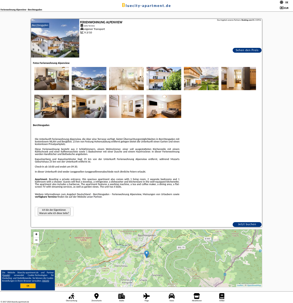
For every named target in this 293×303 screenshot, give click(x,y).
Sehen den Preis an (247, 50)
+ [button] (36, 235)
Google (6, 275)
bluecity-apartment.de (146, 5)
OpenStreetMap (254, 285)
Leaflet (240, 285)
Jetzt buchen (247, 224)
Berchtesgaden (40, 25)
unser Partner (94, 196)
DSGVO (45, 280)
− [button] (36, 240)
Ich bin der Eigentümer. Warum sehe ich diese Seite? (54, 211)
